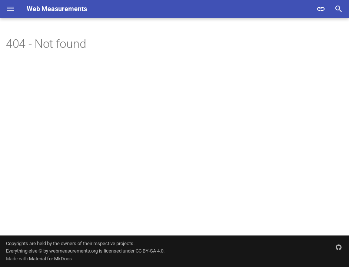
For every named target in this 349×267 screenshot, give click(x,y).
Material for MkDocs (50, 258)
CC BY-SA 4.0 (149, 251)
